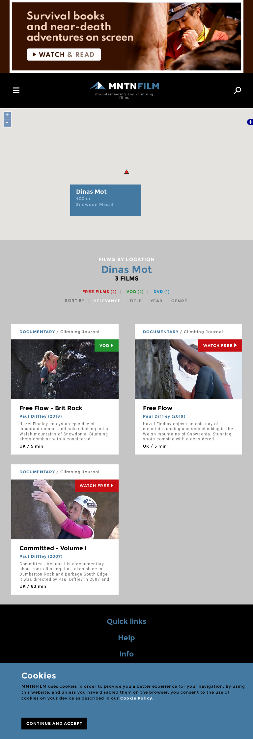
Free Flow (157, 408)
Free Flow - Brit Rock (50, 408)
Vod (106, 345)
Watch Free (220, 345)
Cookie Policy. (137, 698)
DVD (162, 291)
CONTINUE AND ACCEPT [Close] (54, 723)
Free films (99, 291)
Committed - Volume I (53, 548)
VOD (135, 291)
